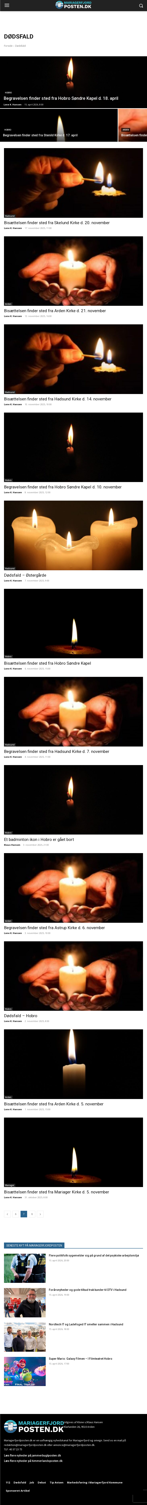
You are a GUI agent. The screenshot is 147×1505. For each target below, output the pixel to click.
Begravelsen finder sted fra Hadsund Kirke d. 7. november (56, 751)
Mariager (9, 1185)
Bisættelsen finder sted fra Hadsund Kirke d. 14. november (57, 399)
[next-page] (40, 1214)
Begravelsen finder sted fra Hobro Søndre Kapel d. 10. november (63, 487)
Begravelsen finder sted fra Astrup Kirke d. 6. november (54, 927)
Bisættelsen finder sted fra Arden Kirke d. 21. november (55, 310)
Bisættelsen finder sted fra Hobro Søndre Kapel (47, 663)
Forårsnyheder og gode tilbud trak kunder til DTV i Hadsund (87, 1289)
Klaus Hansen (12, 844)
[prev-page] (7, 1214)
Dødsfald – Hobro (20, 1015)
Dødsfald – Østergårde (25, 575)
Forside (8, 46)
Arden (126, 130)
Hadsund (10, 216)
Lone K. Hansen (13, 228)
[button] (141, 5)
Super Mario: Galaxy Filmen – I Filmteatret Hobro (80, 1358)
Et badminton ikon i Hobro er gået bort (39, 839)
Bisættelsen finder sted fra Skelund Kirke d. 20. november (57, 222)
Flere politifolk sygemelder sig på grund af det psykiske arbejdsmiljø (94, 1255)
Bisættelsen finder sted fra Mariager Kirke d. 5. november (56, 1192)
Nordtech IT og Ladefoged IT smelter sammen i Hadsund (86, 1324)
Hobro (8, 93)
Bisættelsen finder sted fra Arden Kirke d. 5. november (54, 1104)
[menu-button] (6, 5)
